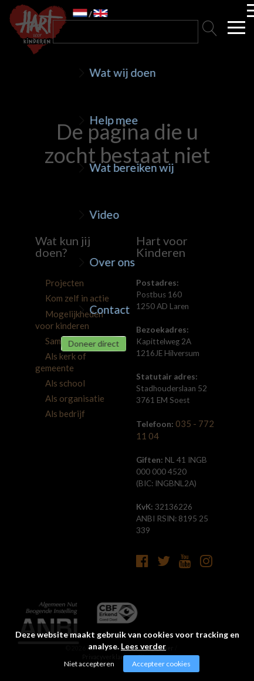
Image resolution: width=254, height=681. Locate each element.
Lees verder (143, 646)
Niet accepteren (89, 663)
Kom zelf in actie (64, 298)
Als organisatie (60, 383)
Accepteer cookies (161, 663)
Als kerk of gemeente (71, 353)
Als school (52, 368)
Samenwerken (59, 339)
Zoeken (210, 31)
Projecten (52, 283)
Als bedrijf (52, 397)
